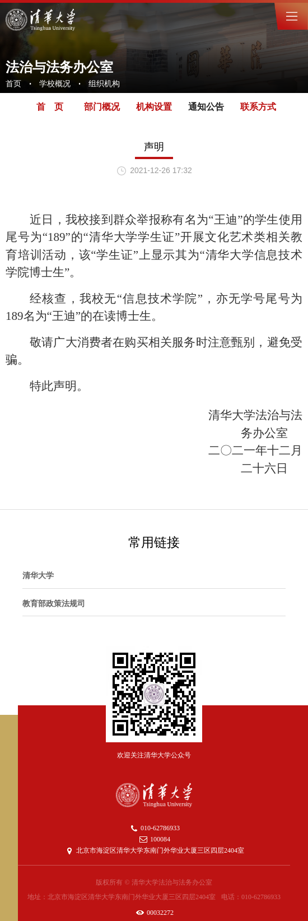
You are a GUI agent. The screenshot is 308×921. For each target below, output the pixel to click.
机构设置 (154, 106)
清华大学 (38, 575)
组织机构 (104, 83)
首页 (13, 83)
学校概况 (55, 83)
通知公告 (206, 106)
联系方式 (258, 106)
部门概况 (102, 106)
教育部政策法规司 (53, 603)
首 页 (49, 106)
